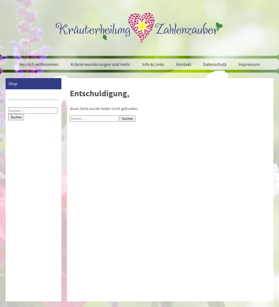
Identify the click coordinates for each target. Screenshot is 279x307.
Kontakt (183, 64)
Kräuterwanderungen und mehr (100, 64)
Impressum (249, 64)
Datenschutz (215, 64)
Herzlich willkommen (39, 64)
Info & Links (153, 64)
